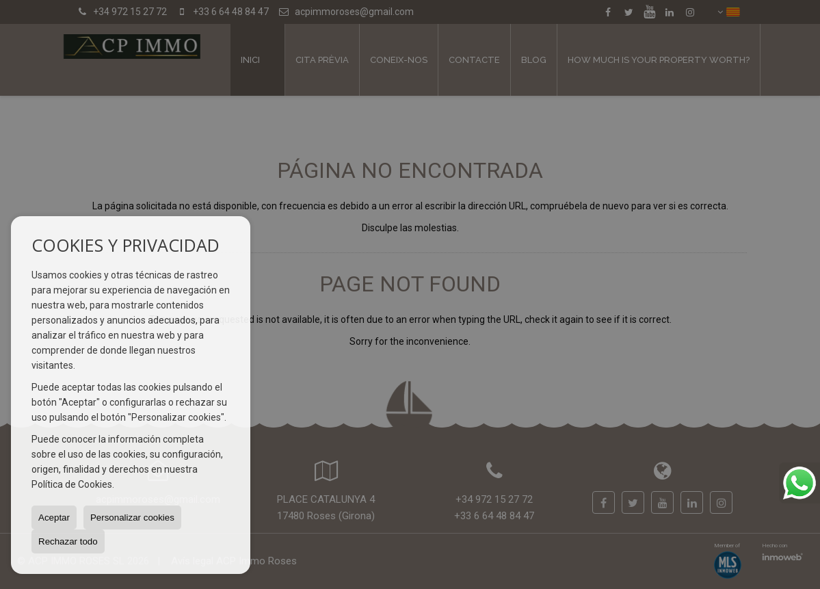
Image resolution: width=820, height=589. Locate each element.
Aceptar (54, 517)
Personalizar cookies (132, 517)
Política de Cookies (71, 484)
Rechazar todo (68, 541)
